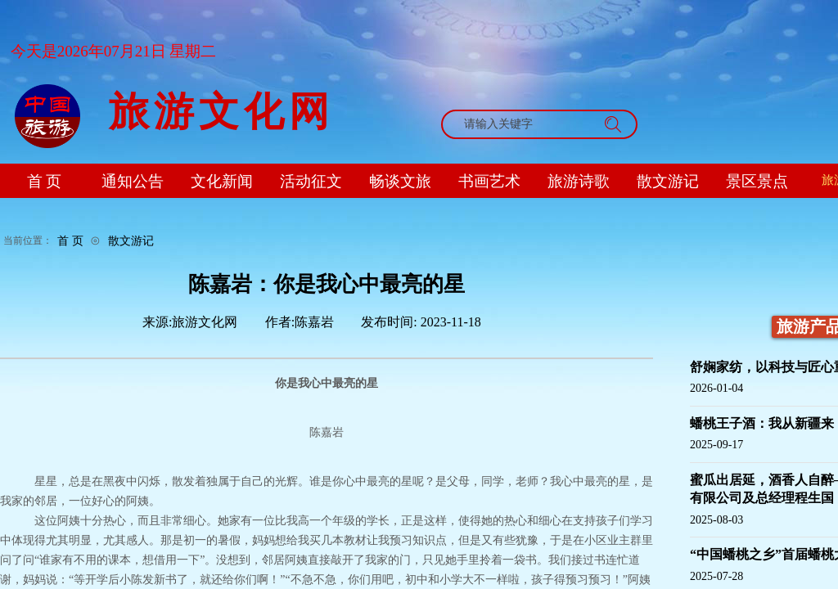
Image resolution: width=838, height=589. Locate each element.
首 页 (70, 240)
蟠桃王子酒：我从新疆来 (762, 423)
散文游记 (131, 240)
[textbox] (523, 124)
